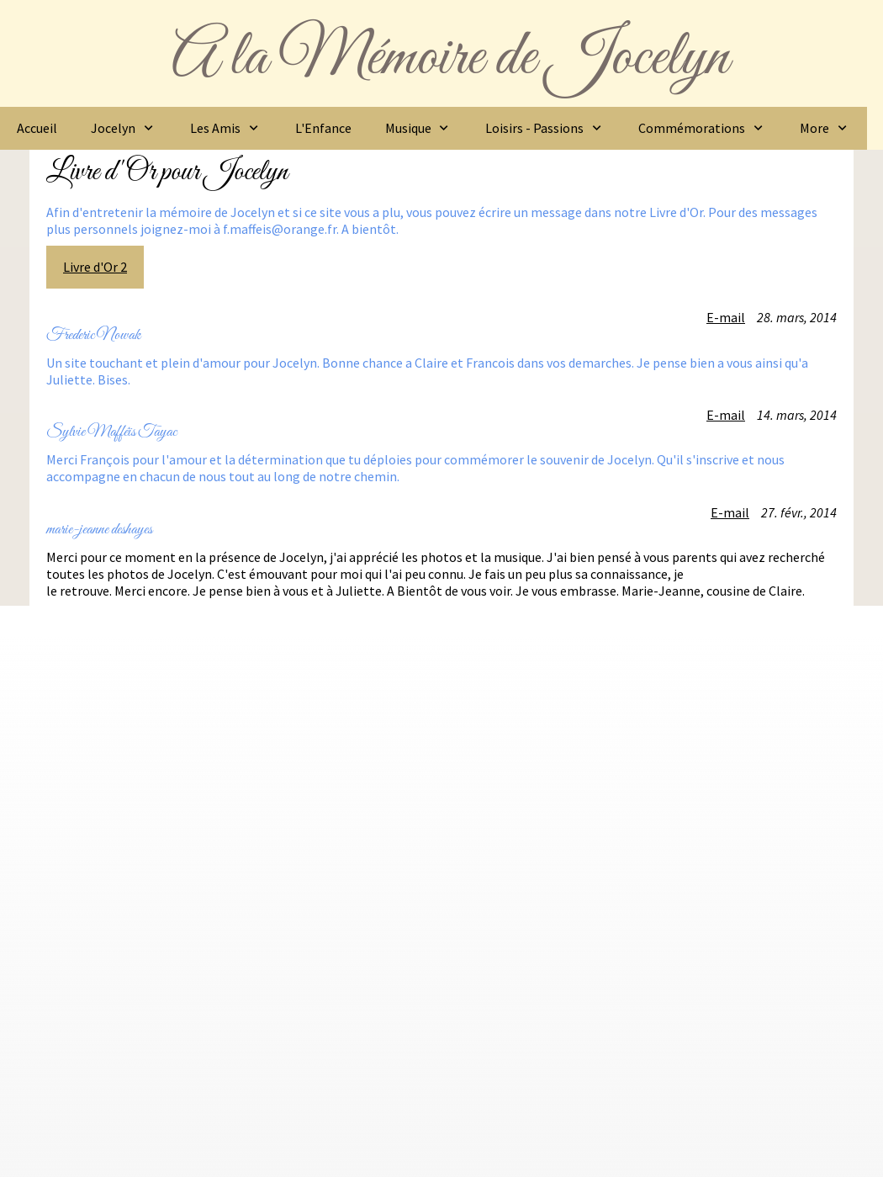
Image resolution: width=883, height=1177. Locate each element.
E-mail (725, 317)
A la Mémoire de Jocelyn (450, 58)
